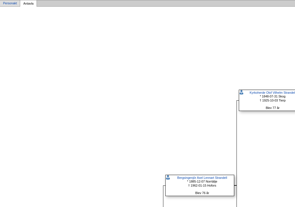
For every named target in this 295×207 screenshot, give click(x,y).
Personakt (10, 3)
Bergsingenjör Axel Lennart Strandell (202, 177)
